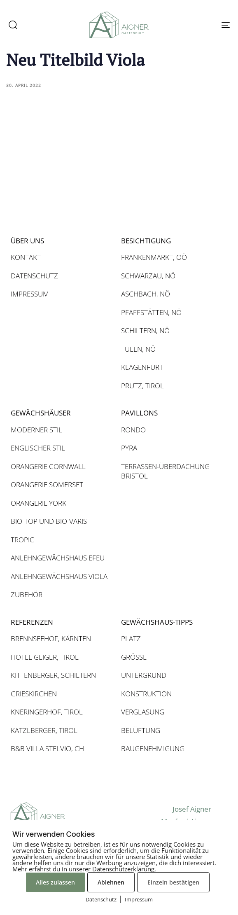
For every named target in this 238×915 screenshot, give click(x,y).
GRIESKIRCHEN (34, 693)
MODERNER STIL (36, 429)
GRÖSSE (134, 657)
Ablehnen (111, 882)
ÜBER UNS (27, 240)
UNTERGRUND (143, 675)
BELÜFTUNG (140, 730)
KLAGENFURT (142, 367)
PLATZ (131, 638)
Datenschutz (101, 899)
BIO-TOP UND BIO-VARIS (49, 521)
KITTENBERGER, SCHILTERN (53, 675)
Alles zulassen (55, 882)
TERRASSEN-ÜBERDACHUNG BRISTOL (165, 471)
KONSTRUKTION (146, 693)
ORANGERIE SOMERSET (47, 484)
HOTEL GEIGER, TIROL (45, 657)
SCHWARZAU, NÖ (148, 275)
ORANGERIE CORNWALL (48, 466)
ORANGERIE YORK (38, 503)
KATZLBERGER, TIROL (44, 730)
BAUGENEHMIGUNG (152, 748)
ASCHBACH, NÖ (145, 294)
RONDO (133, 429)
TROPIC (22, 539)
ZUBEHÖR (26, 594)
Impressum (139, 899)
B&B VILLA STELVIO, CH (47, 748)
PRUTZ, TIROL (142, 385)
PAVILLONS (139, 413)
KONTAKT (26, 257)
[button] (12, 24)
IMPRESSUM (30, 294)
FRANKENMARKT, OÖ (154, 257)
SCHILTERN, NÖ (145, 330)
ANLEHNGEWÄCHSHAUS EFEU (58, 558)
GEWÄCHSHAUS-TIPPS (157, 622)
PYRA (129, 448)
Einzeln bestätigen (173, 882)
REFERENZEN (32, 622)
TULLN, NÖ (138, 349)
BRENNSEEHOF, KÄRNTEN (51, 638)
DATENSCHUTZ (34, 275)
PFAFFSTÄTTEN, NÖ (151, 312)
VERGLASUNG (142, 712)
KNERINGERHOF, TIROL (47, 712)
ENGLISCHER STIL (38, 448)
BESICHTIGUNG (146, 240)
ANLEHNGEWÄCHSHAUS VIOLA (59, 576)
